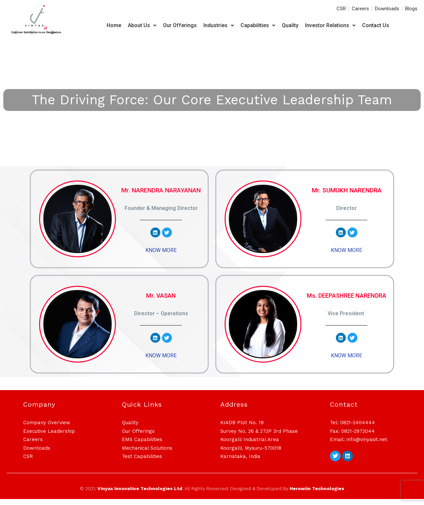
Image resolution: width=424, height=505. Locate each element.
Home (114, 25)
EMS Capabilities (142, 445)
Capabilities (257, 25)
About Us (142, 25)
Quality (290, 25)
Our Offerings (180, 25)
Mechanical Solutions (147, 454)
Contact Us (375, 25)
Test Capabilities (142, 462)
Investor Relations (330, 25)
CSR (28, 462)
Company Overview (46, 428)
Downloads (36, 454)
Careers (33, 445)
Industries (218, 25)
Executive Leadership (49, 437)
